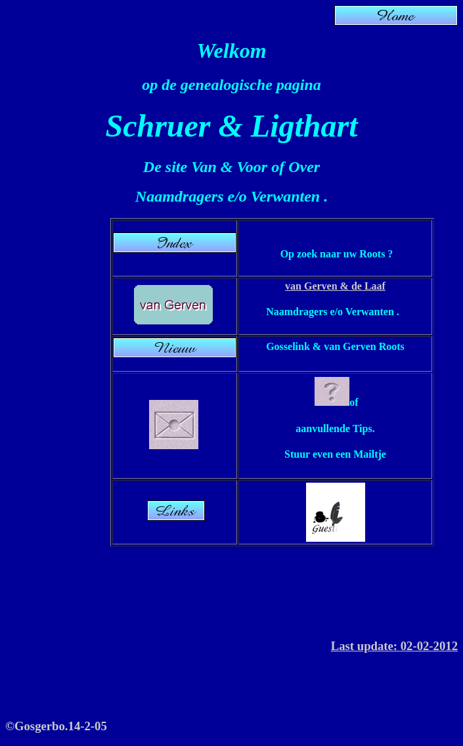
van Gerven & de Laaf (335, 286)
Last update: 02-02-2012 (394, 646)
